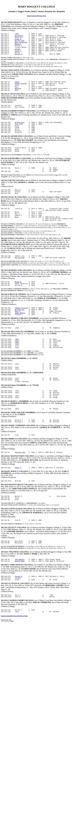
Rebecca (18, 46)
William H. (19, 36)
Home (29, 16)
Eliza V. (18, 54)
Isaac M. (18, 40)
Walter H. (19, 58)
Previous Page (41, 16)
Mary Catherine (21, 44)
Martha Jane (19, 42)
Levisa (17, 52)
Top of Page (24, 648)
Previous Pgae (15, 648)
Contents (34, 16)
